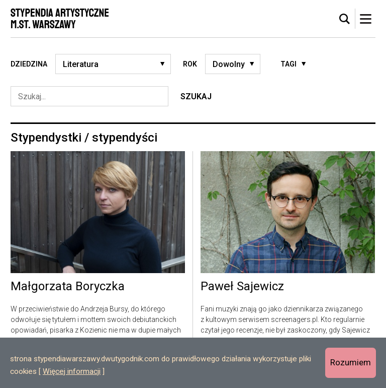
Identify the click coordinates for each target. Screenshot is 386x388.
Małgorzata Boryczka (68, 286)
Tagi (288, 64)
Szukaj (196, 96)
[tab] (345, 19)
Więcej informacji (72, 371)
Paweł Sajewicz (242, 286)
